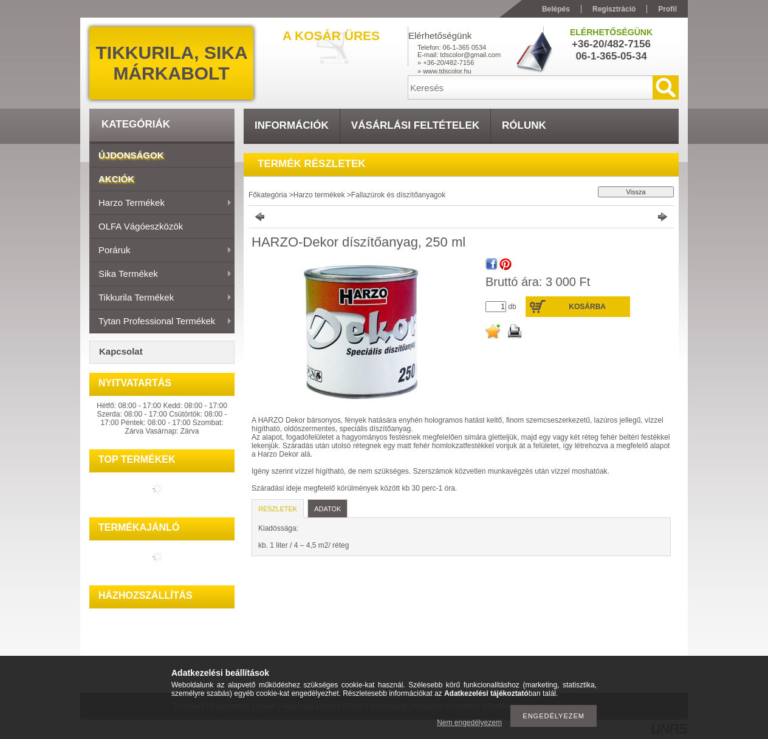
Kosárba (587, 306)
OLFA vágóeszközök (140, 226)
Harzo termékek (160, 203)
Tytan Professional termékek (160, 322)
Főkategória (268, 195)
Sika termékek (160, 274)
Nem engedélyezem (469, 722)
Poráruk (160, 251)
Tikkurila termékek (160, 298)
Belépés (556, 9)
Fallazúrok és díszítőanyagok (398, 195)
